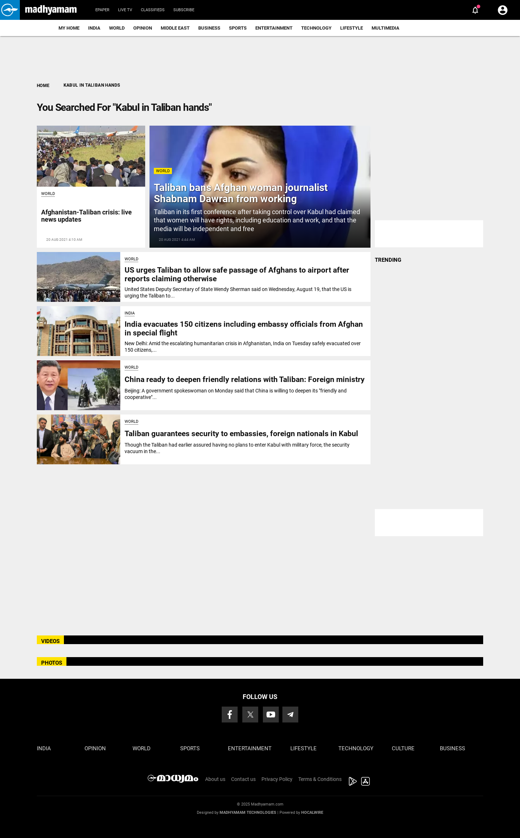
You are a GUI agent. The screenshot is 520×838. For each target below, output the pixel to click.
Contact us (243, 779)
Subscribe (183, 10)
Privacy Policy (276, 779)
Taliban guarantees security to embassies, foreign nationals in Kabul (241, 433)
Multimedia (385, 28)
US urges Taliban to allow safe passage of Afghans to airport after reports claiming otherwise (237, 274)
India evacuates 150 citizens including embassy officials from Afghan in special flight (244, 328)
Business (209, 28)
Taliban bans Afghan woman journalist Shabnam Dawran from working (241, 193)
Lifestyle (351, 28)
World (117, 28)
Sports (238, 28)
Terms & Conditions (320, 779)
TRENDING (388, 260)
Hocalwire (312, 812)
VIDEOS (50, 641)
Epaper (102, 10)
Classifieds (153, 10)
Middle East (175, 28)
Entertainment (273, 28)
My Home (68, 28)
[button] (10, 10)
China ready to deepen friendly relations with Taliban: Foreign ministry (245, 379)
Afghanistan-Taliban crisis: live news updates (86, 215)
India (94, 28)
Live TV (125, 10)
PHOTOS (51, 663)
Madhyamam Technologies (248, 812)
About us (215, 779)
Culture (403, 748)
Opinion (142, 28)
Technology (316, 28)
